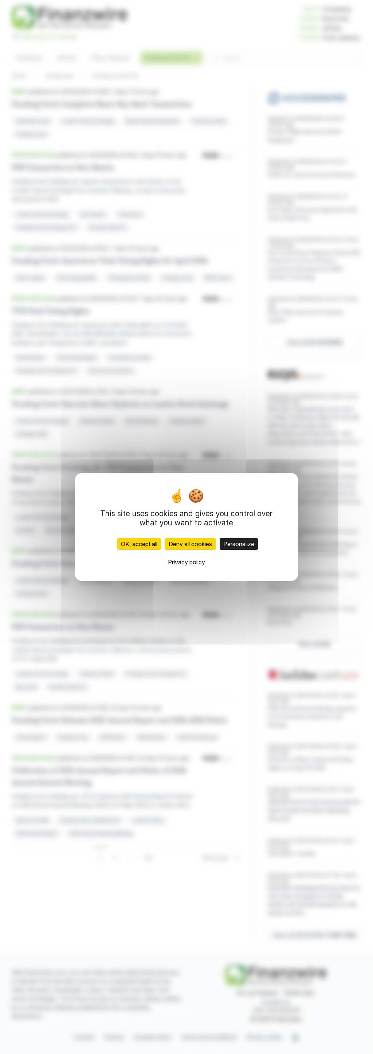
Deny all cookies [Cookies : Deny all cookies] (190, 544)
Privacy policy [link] (186, 562)
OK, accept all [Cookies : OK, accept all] (139, 544)
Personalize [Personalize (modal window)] (238, 544)
